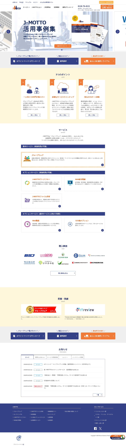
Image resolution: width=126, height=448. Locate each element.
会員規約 (50, 420)
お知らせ (15, 2)
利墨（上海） (98, 423)
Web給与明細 (17, 420)
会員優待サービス (35, 420)
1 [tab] (59, 49)
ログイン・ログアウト (106, 2)
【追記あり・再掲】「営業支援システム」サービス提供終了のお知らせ (65, 375)
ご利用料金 (47, 7)
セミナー (35, 2)
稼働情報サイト (52, 411)
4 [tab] (66, 49)
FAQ (20, 2)
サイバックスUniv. (100, 420)
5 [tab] (69, 49)
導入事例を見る (63, 273)
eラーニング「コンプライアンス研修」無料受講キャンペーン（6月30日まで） (67, 364)
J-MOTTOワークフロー (20, 417)
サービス (25, 7)
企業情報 (50, 417)
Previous (8, 31)
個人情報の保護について (71, 411)
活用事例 (56, 7)
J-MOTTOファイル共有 (37, 411)
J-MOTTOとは (36, 7)
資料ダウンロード (67, 7)
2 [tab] (61, 49)
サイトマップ (51, 414)
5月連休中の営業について (51, 380)
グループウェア (18, 411)
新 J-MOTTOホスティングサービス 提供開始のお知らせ (61, 369)
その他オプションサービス (38, 417)
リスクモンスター (100, 411)
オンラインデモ (18, 414)
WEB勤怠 (33, 414)
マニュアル (28, 2)
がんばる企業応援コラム (46, 2)
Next (118, 31)
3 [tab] (64, 49)
